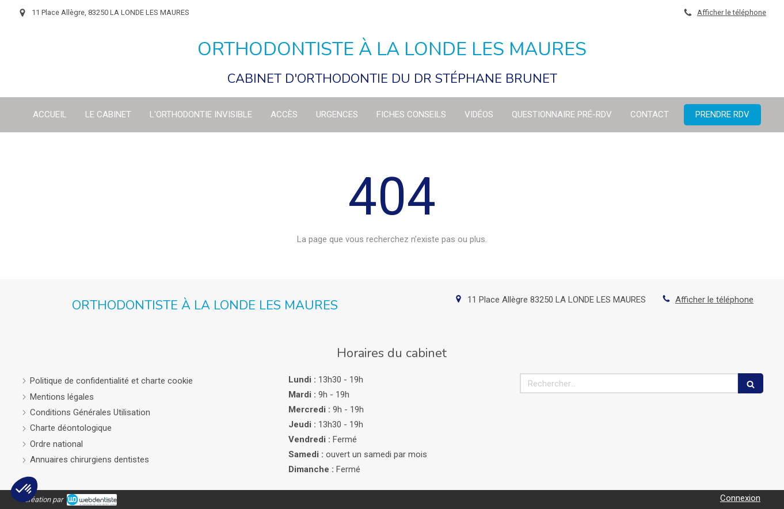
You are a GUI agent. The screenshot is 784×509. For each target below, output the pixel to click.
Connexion (740, 498)
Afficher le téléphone (731, 12)
